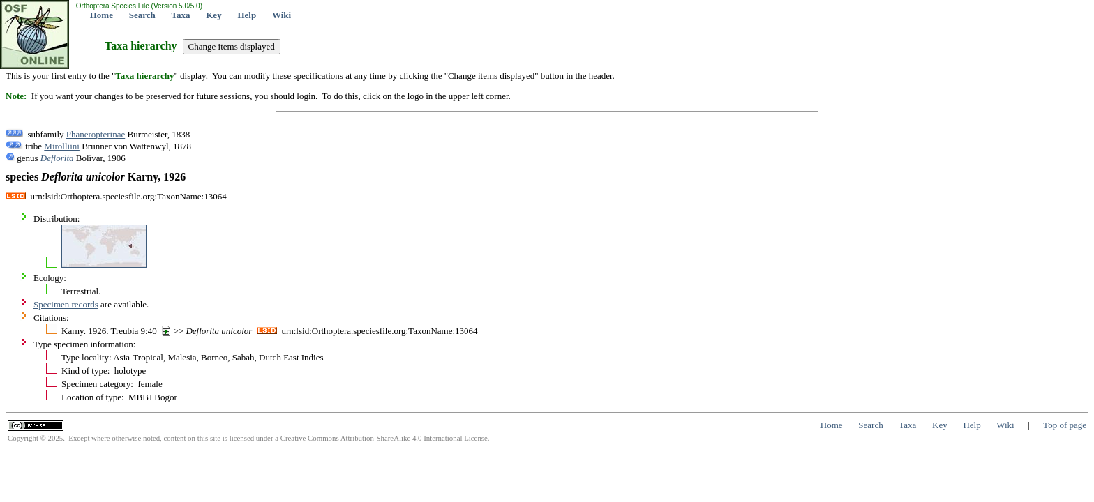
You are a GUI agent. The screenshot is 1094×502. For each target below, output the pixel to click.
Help (246, 15)
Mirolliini (62, 146)
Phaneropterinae (95, 134)
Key (213, 15)
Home (101, 15)
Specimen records (65, 304)
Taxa (181, 15)
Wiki (281, 15)
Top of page (1064, 425)
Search (142, 15)
